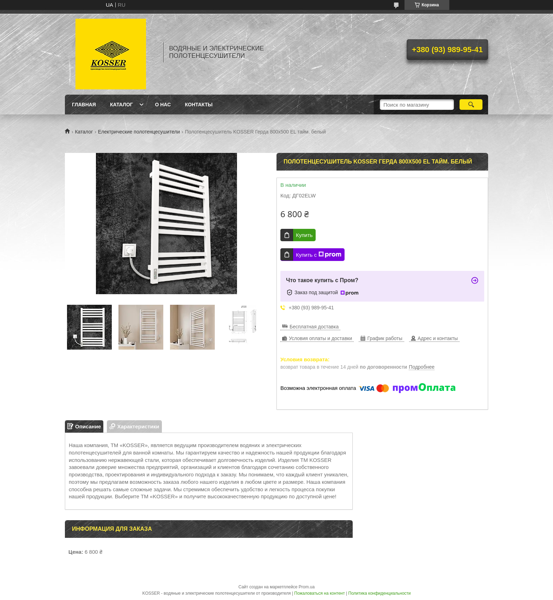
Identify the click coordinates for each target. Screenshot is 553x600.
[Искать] (471, 104)
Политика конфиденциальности (379, 593)
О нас (163, 104)
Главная (84, 104)
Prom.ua (307, 586)
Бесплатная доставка (314, 326)
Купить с (318, 254)
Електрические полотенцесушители (139, 132)
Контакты (198, 104)
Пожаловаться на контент (319, 593)
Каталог (121, 104)
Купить (304, 235)
